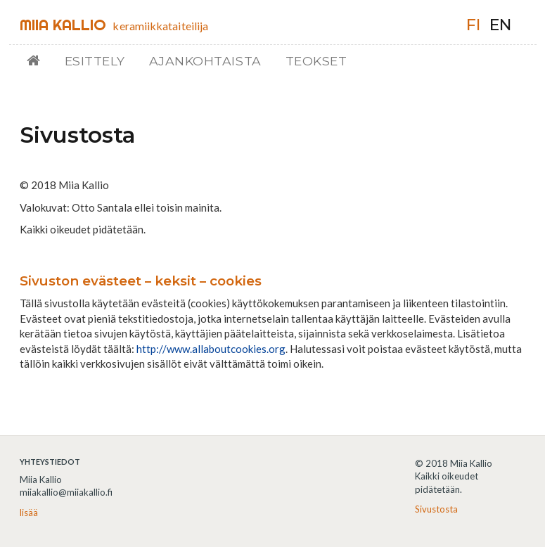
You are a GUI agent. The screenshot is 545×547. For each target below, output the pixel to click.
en (500, 24)
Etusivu (39, 60)
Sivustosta (436, 509)
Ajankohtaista (205, 60)
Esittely (95, 60)
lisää (29, 512)
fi (473, 24)
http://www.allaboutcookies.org (211, 348)
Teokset (316, 60)
